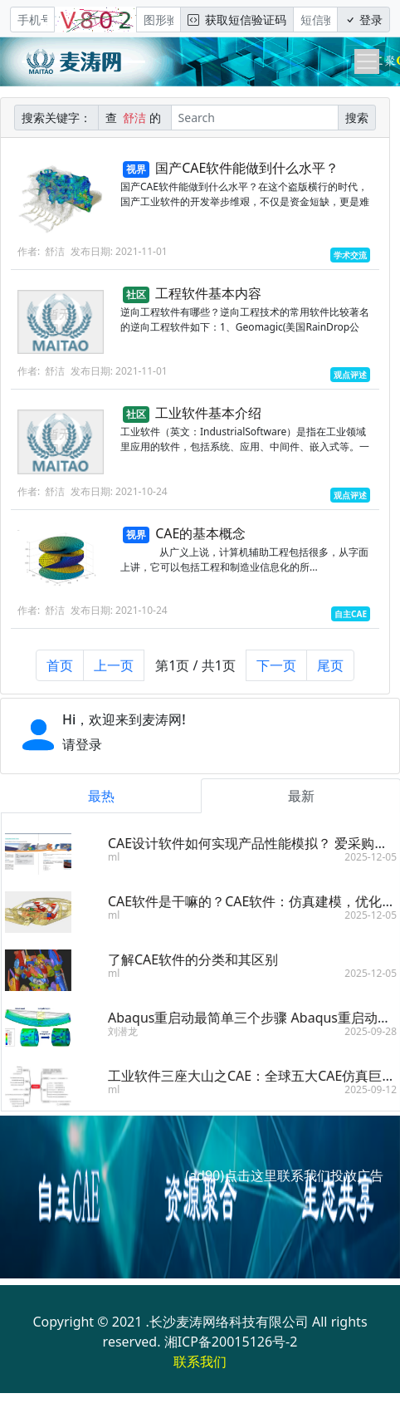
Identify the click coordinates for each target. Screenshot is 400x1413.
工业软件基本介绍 (208, 413)
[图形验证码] (158, 19)
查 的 (134, 117)
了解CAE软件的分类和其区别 (200, 959)
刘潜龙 (130, 1031)
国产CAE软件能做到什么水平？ (247, 168)
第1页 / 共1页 (195, 673)
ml (121, 857)
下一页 (276, 673)
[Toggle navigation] (367, 61)
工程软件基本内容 (208, 293)
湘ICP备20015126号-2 (231, 1341)
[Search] (255, 117)
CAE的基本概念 (200, 533)
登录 (363, 19)
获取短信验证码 (237, 19)
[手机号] (32, 19)
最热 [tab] (108, 796)
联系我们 (200, 1361)
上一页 (114, 673)
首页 (59, 673)
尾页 (330, 673)
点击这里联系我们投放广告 (303, 1175)
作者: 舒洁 (41, 251)
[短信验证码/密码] (315, 19)
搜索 (356, 117)
